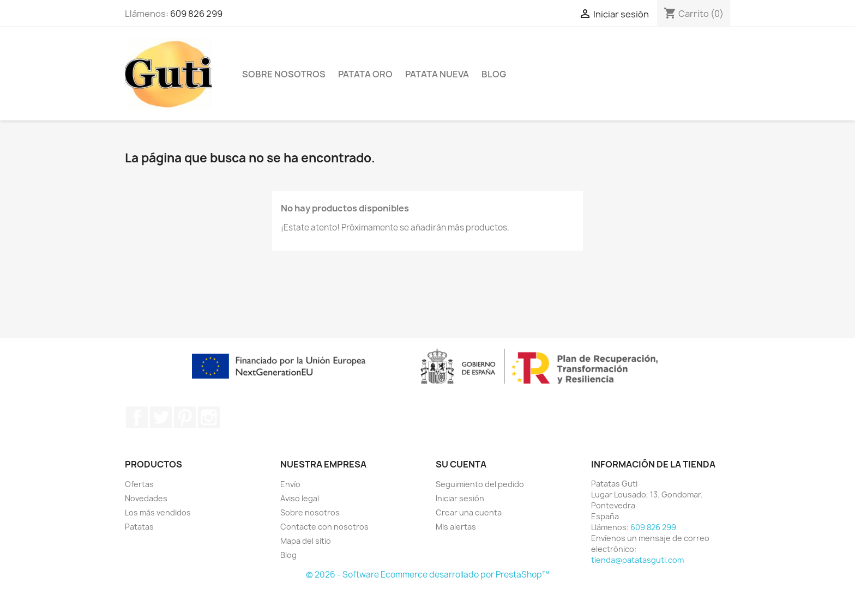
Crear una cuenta (469, 512)
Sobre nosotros (284, 74)
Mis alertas (456, 526)
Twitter (161, 417)
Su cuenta (461, 464)
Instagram (209, 417)
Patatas (139, 526)
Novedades (146, 498)
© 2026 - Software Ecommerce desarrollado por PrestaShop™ (428, 574)
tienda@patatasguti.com (637, 560)
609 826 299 (196, 14)
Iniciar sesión (460, 498)
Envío (290, 484)
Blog (493, 74)
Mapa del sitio (305, 541)
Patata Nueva (437, 74)
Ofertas (139, 484)
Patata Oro (365, 74)
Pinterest (185, 417)
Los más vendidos (158, 512)
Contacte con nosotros (324, 526)
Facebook (137, 417)
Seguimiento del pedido (480, 484)
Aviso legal (299, 498)
